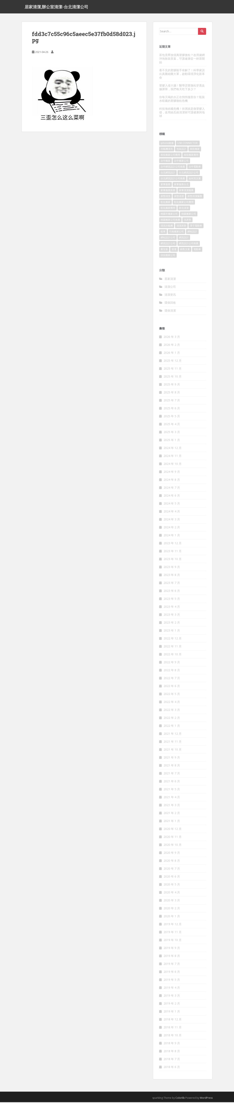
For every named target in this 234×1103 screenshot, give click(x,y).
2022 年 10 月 (173, 655)
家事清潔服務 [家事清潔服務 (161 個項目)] (186, 191)
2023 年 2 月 (172, 623)
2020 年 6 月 (172, 877)
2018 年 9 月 (172, 1044)
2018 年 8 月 (172, 1052)
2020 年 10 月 (173, 846)
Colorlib (180, 1099)
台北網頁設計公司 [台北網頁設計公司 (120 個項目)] (188, 173)
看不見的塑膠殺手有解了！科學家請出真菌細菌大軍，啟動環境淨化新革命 (182, 74)
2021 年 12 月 (173, 734)
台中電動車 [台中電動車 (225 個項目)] (195, 167)
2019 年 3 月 (172, 996)
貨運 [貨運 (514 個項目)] (174, 250)
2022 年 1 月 (172, 727)
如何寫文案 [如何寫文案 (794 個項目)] (195, 179)
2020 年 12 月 (173, 830)
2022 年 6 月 (172, 687)
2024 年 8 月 (172, 481)
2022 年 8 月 (172, 671)
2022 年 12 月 (173, 639)
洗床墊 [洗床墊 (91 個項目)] (187, 220)
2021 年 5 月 (172, 790)
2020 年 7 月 (172, 869)
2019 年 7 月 (172, 965)
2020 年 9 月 (172, 854)
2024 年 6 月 (172, 496)
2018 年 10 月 (173, 1036)
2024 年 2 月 (172, 528)
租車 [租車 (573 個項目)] (163, 232)
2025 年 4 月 (172, 425)
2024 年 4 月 (172, 512)
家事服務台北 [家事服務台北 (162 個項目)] (181, 185)
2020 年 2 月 (172, 909)
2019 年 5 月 (172, 981)
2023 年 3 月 (172, 615)
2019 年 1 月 (172, 1012)
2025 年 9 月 (172, 385)
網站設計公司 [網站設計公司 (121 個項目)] (168, 238)
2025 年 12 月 (173, 361)
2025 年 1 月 (172, 441)
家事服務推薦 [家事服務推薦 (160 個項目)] (168, 191)
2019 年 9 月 (172, 949)
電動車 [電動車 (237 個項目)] (197, 250)
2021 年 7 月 (172, 774)
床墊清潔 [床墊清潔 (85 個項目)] (179, 197)
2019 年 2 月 (172, 1004)
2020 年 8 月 (172, 861)
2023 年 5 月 (172, 600)
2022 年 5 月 (172, 695)
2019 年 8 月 (172, 957)
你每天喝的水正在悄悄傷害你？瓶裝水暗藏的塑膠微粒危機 (182, 99)
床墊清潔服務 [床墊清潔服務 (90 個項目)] (194, 197)
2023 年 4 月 (172, 607)
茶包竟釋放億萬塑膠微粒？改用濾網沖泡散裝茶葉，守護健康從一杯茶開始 (182, 59)
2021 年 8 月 (172, 766)
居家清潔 (170, 279)
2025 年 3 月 (172, 433)
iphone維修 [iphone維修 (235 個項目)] (167, 144)
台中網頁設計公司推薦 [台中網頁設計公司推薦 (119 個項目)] (173, 167)
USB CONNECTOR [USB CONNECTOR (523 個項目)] (187, 144)
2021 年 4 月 (172, 798)
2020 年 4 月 (172, 893)
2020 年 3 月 (172, 901)
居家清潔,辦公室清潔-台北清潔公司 (56, 7)
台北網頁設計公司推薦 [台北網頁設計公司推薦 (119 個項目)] (173, 179)
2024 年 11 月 (173, 457)
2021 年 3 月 (172, 806)
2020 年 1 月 (172, 917)
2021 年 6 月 (172, 782)
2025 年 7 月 (172, 401)
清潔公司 (170, 287)
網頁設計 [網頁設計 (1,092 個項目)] (184, 238)
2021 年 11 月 (173, 742)
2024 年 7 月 (172, 488)
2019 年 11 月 (173, 933)
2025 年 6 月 (172, 409)
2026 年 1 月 (172, 354)
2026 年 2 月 (172, 346)
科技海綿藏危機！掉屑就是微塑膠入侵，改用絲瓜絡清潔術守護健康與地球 (182, 113)
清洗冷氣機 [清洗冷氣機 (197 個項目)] (167, 226)
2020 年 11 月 (173, 838)
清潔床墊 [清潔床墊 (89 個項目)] (181, 226)
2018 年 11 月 (173, 1028)
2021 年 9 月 (172, 758)
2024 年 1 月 (172, 536)
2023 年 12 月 (173, 544)
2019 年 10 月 (173, 941)
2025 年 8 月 (172, 393)
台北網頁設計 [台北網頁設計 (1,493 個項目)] (168, 173)
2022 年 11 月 (173, 647)
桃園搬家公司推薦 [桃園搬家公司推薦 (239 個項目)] (170, 220)
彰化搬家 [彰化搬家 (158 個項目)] (165, 203)
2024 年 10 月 (173, 465)
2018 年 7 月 (172, 1060)
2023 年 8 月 (172, 576)
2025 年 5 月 (172, 417)
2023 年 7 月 (172, 584)
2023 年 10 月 (173, 560)
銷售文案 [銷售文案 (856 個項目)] (185, 250)
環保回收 (170, 303)
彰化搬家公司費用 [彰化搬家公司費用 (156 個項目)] (184, 203)
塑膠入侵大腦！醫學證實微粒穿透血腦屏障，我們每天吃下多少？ (182, 88)
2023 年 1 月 (172, 631)
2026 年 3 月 (172, 338)
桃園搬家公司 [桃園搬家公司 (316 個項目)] (188, 215)
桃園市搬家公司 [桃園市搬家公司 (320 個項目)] (169, 215)
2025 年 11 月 (173, 369)
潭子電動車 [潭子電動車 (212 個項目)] (196, 226)
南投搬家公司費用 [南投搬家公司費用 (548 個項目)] (170, 156)
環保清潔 (170, 311)
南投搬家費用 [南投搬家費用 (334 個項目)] (191, 156)
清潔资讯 (170, 295)
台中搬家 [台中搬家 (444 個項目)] (165, 161)
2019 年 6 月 (172, 973)
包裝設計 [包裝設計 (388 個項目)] (181, 150)
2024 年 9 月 (172, 473)
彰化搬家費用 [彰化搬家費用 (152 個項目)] (168, 209)
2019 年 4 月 (172, 988)
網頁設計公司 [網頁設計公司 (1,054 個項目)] (168, 244)
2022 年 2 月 (172, 719)
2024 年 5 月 (172, 504)
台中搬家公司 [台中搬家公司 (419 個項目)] (181, 161)
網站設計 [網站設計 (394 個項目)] (192, 232)
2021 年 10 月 (173, 750)
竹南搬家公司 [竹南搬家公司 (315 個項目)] (176, 232)
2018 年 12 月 (173, 1020)
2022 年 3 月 (172, 711)
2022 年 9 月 (172, 663)
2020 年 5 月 (172, 885)
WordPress (206, 1099)
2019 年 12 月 (173, 925)
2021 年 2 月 (172, 814)
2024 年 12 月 (173, 449)
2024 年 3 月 (172, 520)
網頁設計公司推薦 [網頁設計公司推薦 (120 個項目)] (188, 244)
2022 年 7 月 (172, 679)
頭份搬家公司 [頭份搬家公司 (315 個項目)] (168, 256)
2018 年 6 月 (172, 1068)
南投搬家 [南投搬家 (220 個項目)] (195, 150)
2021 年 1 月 (172, 822)
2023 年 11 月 (173, 552)
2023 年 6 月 (172, 592)
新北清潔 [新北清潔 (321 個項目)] (184, 209)
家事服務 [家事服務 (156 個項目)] (165, 185)
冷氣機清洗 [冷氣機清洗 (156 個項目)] (167, 150)
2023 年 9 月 (172, 568)
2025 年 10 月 (173, 377)
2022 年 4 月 (172, 703)
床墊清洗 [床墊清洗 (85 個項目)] (165, 197)
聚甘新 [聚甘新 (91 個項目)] (164, 250)
